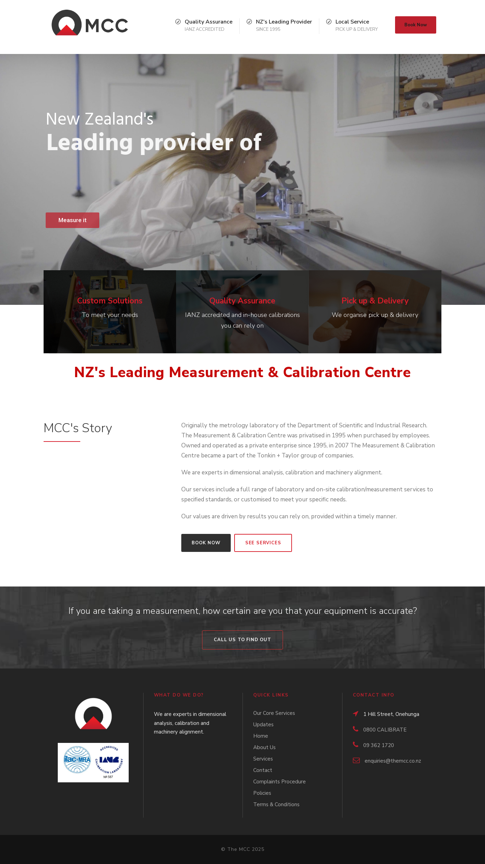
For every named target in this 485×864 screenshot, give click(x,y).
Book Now (415, 25)
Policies (262, 793)
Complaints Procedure (279, 781)
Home (260, 736)
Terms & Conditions (276, 804)
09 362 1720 (378, 745)
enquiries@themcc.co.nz (393, 760)
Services (263, 758)
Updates (263, 724)
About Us (264, 747)
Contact (262, 770)
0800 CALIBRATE (384, 729)
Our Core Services (274, 713)
